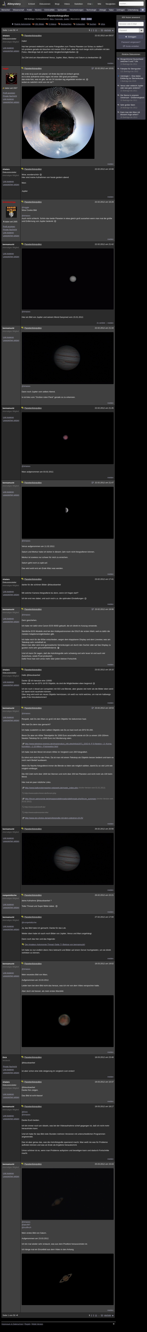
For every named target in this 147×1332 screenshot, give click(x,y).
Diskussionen (45, 4)
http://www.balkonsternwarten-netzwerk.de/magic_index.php (51, 788)
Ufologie (102, 10)
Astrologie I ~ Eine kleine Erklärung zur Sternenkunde (131, 78)
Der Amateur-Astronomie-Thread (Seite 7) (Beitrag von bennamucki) (53, 944)
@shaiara (26, 216)
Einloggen (132, 37)
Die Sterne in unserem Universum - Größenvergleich (131, 98)
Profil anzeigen (9, 93)
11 (96, 30)
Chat (90, 4)
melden (110, 63)
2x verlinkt (101, 323)
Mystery (38, 10)
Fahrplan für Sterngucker (131, 70)
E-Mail (89, 19)
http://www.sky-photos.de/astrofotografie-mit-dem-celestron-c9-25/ (54, 818)
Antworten (80, 24)
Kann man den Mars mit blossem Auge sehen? (131, 115)
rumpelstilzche (10, 895)
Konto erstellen (132, 46)
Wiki (99, 4)
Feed (83, 19)
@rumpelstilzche (29, 922)
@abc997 (26, 1225)
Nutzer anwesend (131, 17)
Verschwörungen (76, 10)
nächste (107, 30)
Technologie (91, 10)
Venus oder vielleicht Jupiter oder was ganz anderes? (131, 88)
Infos (103, 24)
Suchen (92, 24)
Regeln (27, 1324)
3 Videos (52, 24)
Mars (52, 19)
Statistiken (78, 4)
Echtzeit (31, 4)
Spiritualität (62, 10)
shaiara (6, 36)
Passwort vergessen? (130, 42)
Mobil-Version (37, 1324)
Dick (5, 1057)
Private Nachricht (10, 96)
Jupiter (66, 19)
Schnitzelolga (9, 202)
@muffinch (26, 1227)
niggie (5, 68)
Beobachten (66, 24)
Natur (111, 10)
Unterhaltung (133, 10)
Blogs (57, 4)
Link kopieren (8, 48)
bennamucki (8, 244)
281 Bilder (39, 24)
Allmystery (14, 3)
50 (102, 30)
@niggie (25, 207)
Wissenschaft (18, 10)
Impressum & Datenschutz (12, 1324)
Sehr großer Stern (131, 106)
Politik (29, 10)
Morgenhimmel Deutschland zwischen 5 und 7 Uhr (131, 61)
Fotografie (59, 19)
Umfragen (121, 10)
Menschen (6, 10)
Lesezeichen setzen (11, 51)
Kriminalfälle (49, 10)
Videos (67, 4)
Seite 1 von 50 (10, 30)
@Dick (25, 1112)
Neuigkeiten (110, 4)
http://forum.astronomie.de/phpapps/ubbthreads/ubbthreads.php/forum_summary (60, 799)
